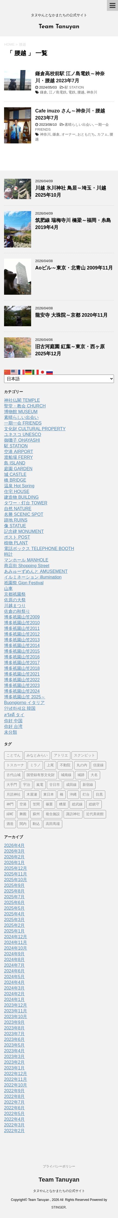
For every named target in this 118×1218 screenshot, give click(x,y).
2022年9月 (14, 1090)
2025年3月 (14, 919)
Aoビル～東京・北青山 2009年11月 (74, 268)
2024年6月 (14, 971)
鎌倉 (43, 92)
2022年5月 (14, 1113)
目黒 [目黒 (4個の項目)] (99, 794)
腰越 (80, 92)
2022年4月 (14, 1119)
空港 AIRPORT (18, 451)
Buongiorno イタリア (24, 702)
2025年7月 (14, 896)
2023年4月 (14, 1051)
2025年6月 (14, 902)
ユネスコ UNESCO (22, 434)
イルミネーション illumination (32, 577)
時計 (8, 554)
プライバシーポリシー (59, 1166)
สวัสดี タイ (14, 714)
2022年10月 (15, 1085)
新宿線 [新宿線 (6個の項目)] (88, 785)
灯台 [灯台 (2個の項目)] (86, 794)
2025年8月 (14, 891)
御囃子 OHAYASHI (22, 440)
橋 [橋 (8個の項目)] (61, 794)
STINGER (58, 1207)
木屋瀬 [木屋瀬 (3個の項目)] (32, 794)
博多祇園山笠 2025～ (24, 697)
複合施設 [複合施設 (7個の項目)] (53, 814)
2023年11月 (15, 1011)
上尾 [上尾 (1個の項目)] (50, 765)
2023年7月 (14, 1033)
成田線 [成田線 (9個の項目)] (71, 785)
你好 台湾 (13, 726)
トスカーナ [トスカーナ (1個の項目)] (15, 765)
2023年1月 (14, 1068)
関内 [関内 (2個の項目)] (23, 824)
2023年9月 (14, 1022)
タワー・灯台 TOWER (25, 503)
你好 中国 (13, 720)
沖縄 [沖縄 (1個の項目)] (73, 794)
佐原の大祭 (15, 600)
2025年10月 (15, 879)
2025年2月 (14, 925)
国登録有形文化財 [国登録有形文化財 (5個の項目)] (41, 775)
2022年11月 (15, 1079)
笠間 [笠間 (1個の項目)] (36, 804)
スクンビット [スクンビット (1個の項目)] (84, 755)
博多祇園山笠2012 (22, 634)
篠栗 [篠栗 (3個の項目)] (49, 804)
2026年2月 (14, 857)
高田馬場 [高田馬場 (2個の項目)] (53, 824)
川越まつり (15, 605)
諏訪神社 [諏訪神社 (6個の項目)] (73, 814)
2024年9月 (14, 954)
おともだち (86, 134)
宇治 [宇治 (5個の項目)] (26, 785)
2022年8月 (14, 1096)
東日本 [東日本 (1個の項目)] (48, 794)
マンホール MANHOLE (26, 560)
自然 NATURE (17, 508)
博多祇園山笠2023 (22, 685)
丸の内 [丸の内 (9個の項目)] (82, 765)
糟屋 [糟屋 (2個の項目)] (62, 804)
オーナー (68, 134)
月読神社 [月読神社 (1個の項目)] (13, 794)
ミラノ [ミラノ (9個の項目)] (35, 765)
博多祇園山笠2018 (22, 668)
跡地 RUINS (15, 520)
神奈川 (92, 92)
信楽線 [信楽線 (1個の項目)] (98, 765)
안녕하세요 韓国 (19, 708)
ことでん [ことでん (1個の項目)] (13, 755)
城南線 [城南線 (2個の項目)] (66, 775)
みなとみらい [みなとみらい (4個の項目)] (37, 755)
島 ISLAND (14, 463)
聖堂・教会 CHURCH (25, 406)
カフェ (102, 134)
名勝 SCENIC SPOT (23, 514)
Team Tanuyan (59, 27)
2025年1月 (14, 931)
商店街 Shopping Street (26, 565)
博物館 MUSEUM (21, 411)
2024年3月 (14, 988)
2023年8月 (14, 1028)
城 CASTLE (15, 474)
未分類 (10, 732)
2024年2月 (14, 993)
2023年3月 (14, 1056)
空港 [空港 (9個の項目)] (23, 804)
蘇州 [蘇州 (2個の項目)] (36, 814)
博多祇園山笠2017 (22, 662)
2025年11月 (15, 874)
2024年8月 (14, 959)
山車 (8, 588)
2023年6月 (14, 1039)
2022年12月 (15, 1073)
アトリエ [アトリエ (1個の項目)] (61, 755)
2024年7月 (14, 965)
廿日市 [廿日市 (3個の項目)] (54, 785)
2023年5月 (14, 1045)
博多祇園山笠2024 (22, 691)
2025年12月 (15, 868)
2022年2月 (14, 1130)
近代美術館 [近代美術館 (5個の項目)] (95, 814)
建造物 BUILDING (21, 497)
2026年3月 (14, 851)
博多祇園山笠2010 (22, 622)
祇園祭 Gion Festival (24, 582)
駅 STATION (74, 87)
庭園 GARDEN (18, 468)
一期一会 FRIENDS (23, 423)
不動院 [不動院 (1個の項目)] (65, 765)
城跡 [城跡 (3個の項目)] (80, 775)
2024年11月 (15, 942)
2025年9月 (14, 885)
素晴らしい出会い (79, 125)
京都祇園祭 (15, 594)
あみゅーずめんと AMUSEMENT (36, 571)
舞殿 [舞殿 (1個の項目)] (23, 814)
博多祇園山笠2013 (22, 640)
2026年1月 (14, 862)
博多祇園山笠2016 (22, 657)
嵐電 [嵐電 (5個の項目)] (39, 785)
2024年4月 (14, 982)
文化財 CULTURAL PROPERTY (34, 428)
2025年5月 (14, 908)
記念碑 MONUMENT (24, 531)
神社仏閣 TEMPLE (22, 400)
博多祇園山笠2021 (22, 674)
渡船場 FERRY (18, 457)
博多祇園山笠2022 (22, 679)
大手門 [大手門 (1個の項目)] (11, 785)
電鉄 (72, 92)
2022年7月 (14, 1102)
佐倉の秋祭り (17, 611)
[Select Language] (59, 379)
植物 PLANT (16, 543)
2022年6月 (14, 1108)
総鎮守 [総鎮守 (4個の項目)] (94, 804)
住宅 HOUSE (16, 491)
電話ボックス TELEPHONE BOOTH (39, 548)
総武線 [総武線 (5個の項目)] (77, 804)
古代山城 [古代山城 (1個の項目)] (13, 775)
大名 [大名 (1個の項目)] (94, 775)
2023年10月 (15, 1016)
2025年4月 (14, 914)
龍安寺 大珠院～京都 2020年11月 (71, 315)
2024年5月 (14, 976)
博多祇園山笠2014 (22, 645)
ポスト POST (17, 537)
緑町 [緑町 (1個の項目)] (10, 814)
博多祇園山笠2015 (22, 651)
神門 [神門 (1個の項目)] (10, 804)
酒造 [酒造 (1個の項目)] (10, 824)
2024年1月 (14, 999)
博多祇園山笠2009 (22, 617)
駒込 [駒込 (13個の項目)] (36, 824)
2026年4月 (14, 845)
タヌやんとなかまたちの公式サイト (59, 1191)
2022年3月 (14, 1125)
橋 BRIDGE (15, 480)
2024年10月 (15, 948)
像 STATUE (15, 525)
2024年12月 (15, 936)
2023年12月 (15, 1005)
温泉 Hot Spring (19, 486)
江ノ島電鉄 (58, 92)
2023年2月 (14, 1062)
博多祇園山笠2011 (22, 628)
